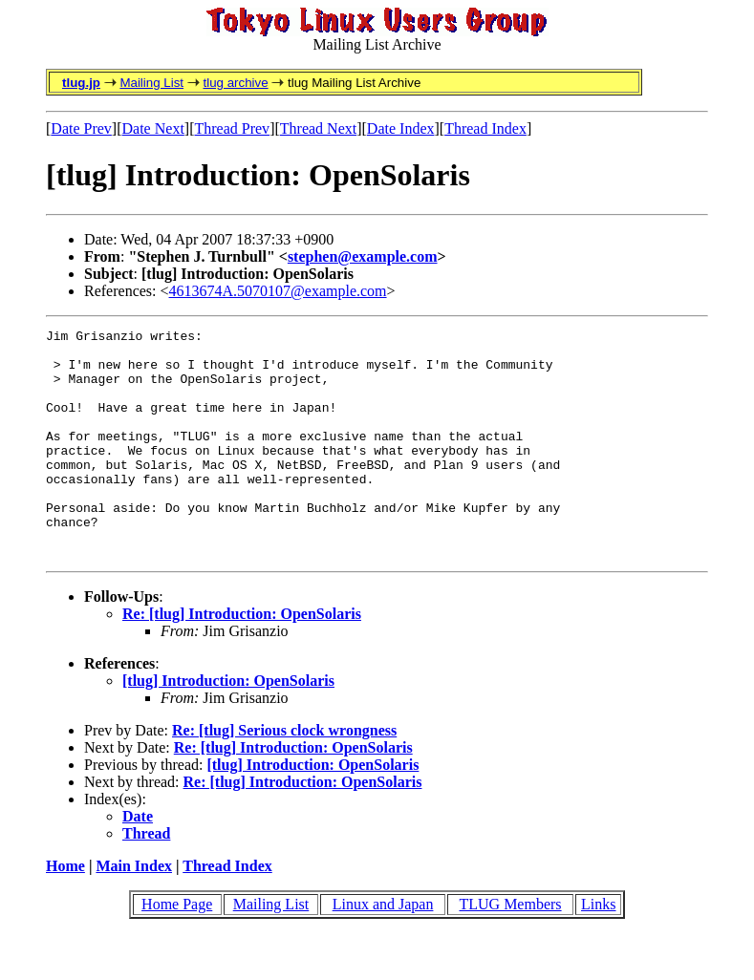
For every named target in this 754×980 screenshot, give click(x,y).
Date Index (401, 128)
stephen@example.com (363, 256)
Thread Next (318, 128)
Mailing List (151, 82)
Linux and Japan (383, 950)
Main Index (134, 912)
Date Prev (81, 128)
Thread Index (485, 128)
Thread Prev (231, 128)
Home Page (176, 950)
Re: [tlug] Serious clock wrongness (284, 776)
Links (598, 950)
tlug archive (235, 82)
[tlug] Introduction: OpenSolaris (228, 726)
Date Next (153, 128)
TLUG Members (510, 950)
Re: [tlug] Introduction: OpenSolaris (241, 659)
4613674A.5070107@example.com (278, 291)
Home (65, 912)
